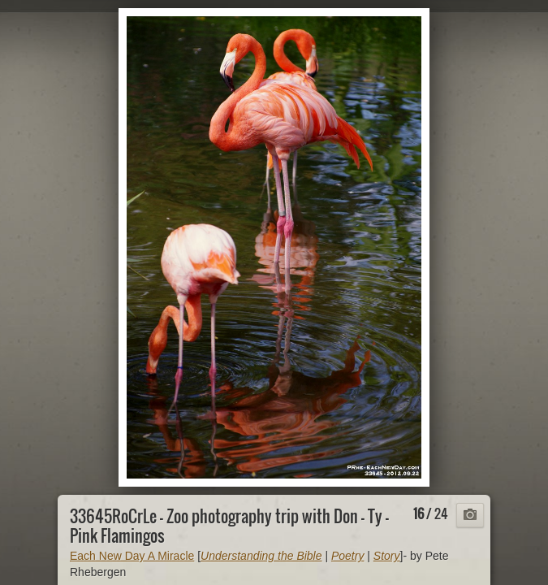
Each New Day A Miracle (132, 555)
